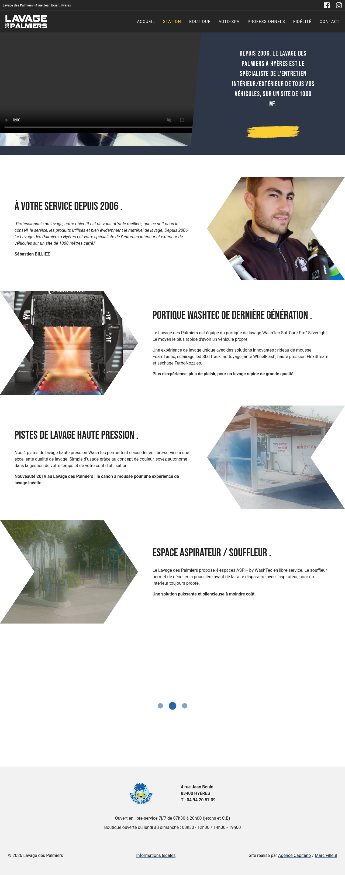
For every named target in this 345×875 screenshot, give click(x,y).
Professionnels (266, 21)
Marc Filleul (326, 855)
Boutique (200, 21)
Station (172, 21)
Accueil (146, 21)
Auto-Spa (229, 21)
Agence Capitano (294, 855)
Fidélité (302, 21)
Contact (330, 21)
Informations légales (155, 855)
